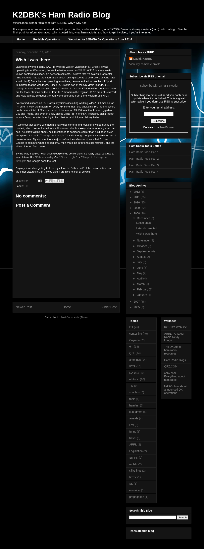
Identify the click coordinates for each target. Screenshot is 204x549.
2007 (137, 301)
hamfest (134, 405)
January (142, 294)
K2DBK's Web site (175, 327)
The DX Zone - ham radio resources (173, 350)
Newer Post (24, 307)
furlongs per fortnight (53, 135)
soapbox (134, 392)
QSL (132, 353)
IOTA (132, 366)
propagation (136, 496)
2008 (137, 213)
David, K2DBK (142, 58)
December (143, 218)
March (141, 284)
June (140, 267)
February (143, 289)
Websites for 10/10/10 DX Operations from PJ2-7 (100, 39)
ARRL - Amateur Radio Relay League (174, 337)
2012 (137, 191)
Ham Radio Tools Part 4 (144, 171)
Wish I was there (33, 59)
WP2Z (81, 70)
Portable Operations (46, 39)
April (140, 278)
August (141, 256)
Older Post (109, 307)
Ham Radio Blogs (175, 360)
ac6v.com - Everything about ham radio (174, 376)
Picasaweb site (65, 128)
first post (19, 32)
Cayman (134, 340)
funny (132, 431)
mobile (133, 464)
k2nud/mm (135, 411)
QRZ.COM (170, 366)
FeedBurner (167, 127)
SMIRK (133, 457)
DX (26, 186)
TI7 (131, 385)
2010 (137, 202)
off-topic (134, 379)
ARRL (133, 444)
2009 (137, 207)
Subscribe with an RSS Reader (158, 85)
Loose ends (143, 222)
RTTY (132, 477)
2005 (137, 307)
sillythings (135, 470)
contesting (135, 333)
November (143, 240)
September (144, 251)
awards (133, 418)
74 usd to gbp (68, 157)
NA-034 (134, 372)
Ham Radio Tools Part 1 (144, 152)
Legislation (136, 451)
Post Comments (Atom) (74, 317)
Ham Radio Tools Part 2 (144, 158)
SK (131, 483)
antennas (135, 359)
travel (132, 438)
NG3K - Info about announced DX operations (175, 390)
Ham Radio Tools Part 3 (144, 165)
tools (132, 399)
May (140, 273)
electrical (134, 490)
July (140, 262)
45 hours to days (45, 157)
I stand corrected (146, 228)
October (142, 246)
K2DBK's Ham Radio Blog (61, 14)
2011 (137, 197)
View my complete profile (144, 64)
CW (131, 425)
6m (131, 346)
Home (21, 39)
